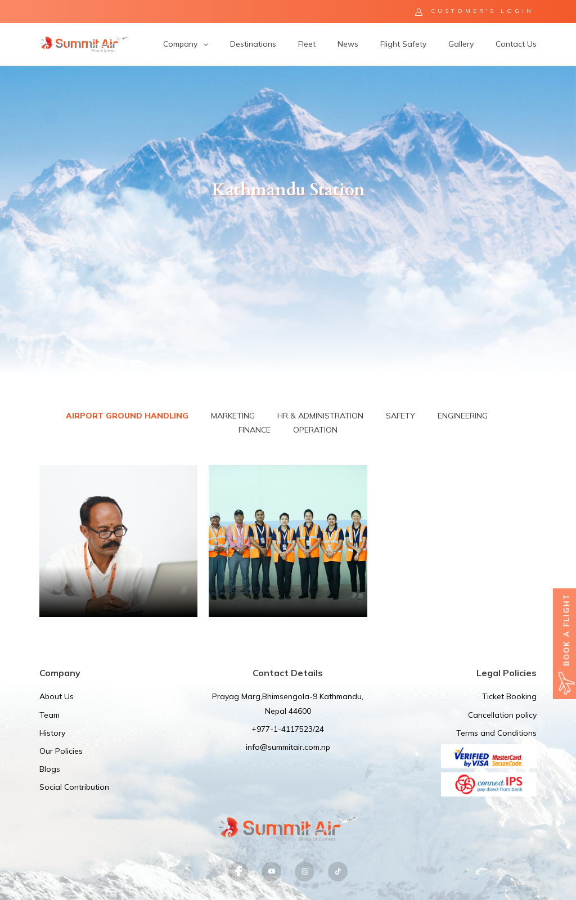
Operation (315, 430)
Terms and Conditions (496, 733)
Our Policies (61, 751)
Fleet (307, 44)
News (348, 44)
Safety (400, 416)
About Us (56, 696)
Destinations (253, 44)
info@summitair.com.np (288, 747)
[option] (288, 220)
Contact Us (516, 44)
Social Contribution (74, 787)
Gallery (461, 44)
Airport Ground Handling (127, 416)
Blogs (49, 769)
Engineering (463, 416)
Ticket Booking (509, 696)
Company (185, 44)
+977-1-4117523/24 (287, 729)
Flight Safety (403, 44)
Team (49, 715)
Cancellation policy (502, 715)
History (52, 733)
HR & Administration (320, 416)
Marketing (233, 416)
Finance (254, 430)
